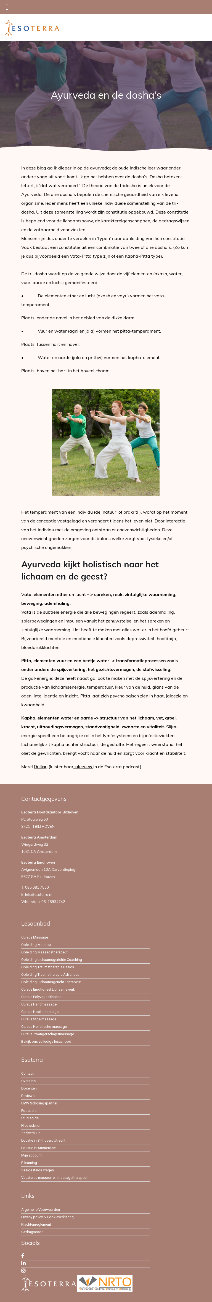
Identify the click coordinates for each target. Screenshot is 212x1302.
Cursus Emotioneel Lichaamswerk (48, 989)
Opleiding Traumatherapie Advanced (50, 974)
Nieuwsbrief (31, 1125)
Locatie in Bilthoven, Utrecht (43, 1140)
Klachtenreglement (36, 1224)
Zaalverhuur (30, 1133)
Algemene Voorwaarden (40, 1209)
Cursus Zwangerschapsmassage (47, 1034)
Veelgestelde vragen (37, 1170)
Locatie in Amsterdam (38, 1148)
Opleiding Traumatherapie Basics (47, 967)
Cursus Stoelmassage (38, 1019)
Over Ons (28, 1081)
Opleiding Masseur (36, 945)
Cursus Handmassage (39, 1004)
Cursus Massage (34, 937)
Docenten (29, 1088)
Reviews (28, 1096)
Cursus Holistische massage (44, 1027)
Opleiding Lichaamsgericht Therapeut (51, 982)
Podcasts (28, 1111)
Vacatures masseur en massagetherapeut (54, 1178)
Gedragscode (32, 1232)
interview (83, 766)
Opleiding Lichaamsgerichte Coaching (51, 960)
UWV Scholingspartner (39, 1103)
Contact (27, 1073)
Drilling (40, 766)
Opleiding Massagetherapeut (44, 952)
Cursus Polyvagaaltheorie (41, 997)
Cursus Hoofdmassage (40, 1012)
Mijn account (31, 1155)
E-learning (29, 1163)
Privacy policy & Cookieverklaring (47, 1217)
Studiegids (30, 1118)
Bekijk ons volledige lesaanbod (46, 1041)
